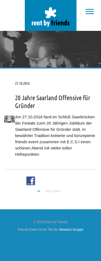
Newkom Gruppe (71, 229)
